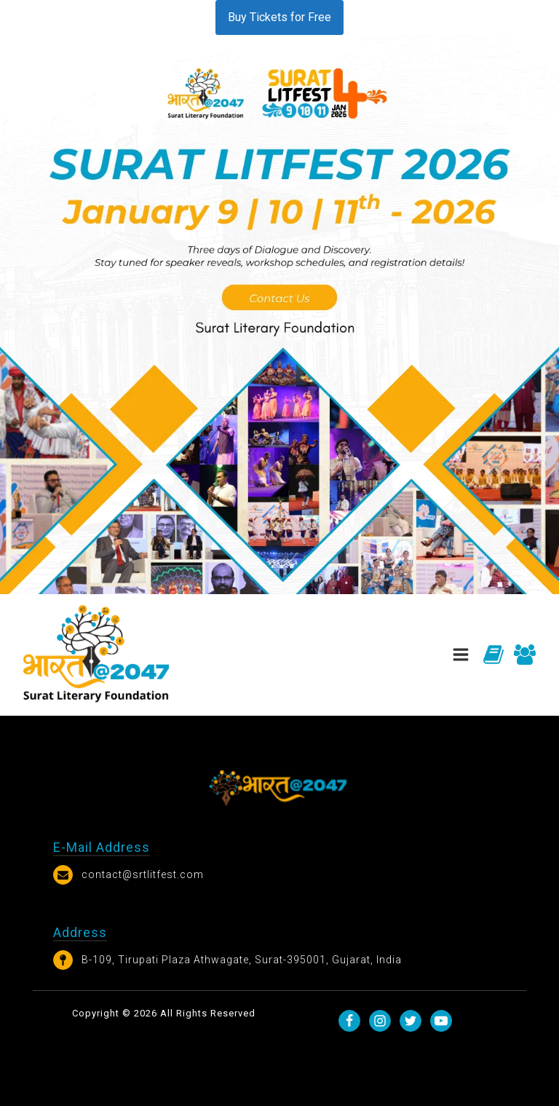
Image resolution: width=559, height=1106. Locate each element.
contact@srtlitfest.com (143, 874)
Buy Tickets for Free (279, 17)
